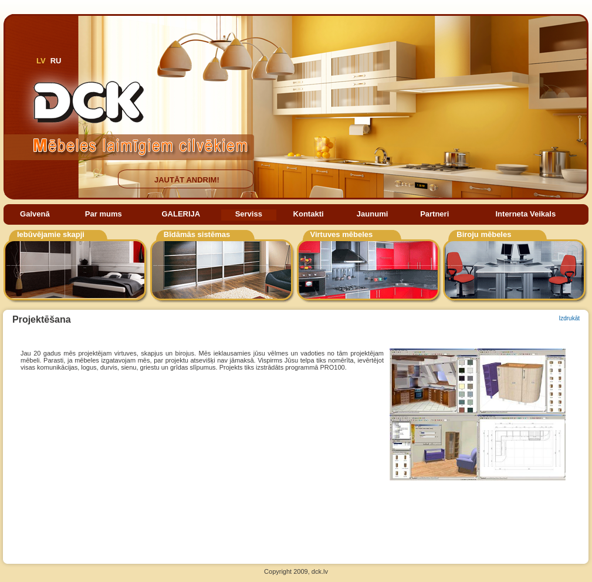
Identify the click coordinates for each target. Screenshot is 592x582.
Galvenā (35, 213)
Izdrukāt (569, 318)
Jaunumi (372, 213)
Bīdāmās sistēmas (197, 234)
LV (41, 60)
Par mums (103, 213)
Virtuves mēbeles (341, 234)
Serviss (248, 213)
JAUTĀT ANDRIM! (186, 179)
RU (56, 60)
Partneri (434, 213)
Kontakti (308, 213)
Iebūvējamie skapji (50, 234)
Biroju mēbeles (483, 234)
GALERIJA (180, 213)
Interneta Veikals (526, 213)
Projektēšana (41, 319)
